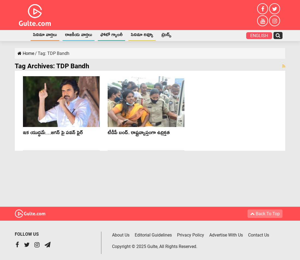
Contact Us (258, 235)
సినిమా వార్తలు (45, 36)
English (259, 35)
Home (22, 35)
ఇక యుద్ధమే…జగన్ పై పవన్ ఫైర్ (53, 133)
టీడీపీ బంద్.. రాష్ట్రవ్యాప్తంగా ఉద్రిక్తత (139, 133)
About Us (121, 235)
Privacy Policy (190, 235)
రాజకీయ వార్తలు (78, 36)
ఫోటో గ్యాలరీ (111, 36)
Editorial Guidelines (153, 235)
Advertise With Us (226, 235)
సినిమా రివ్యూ (142, 36)
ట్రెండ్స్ (166, 36)
